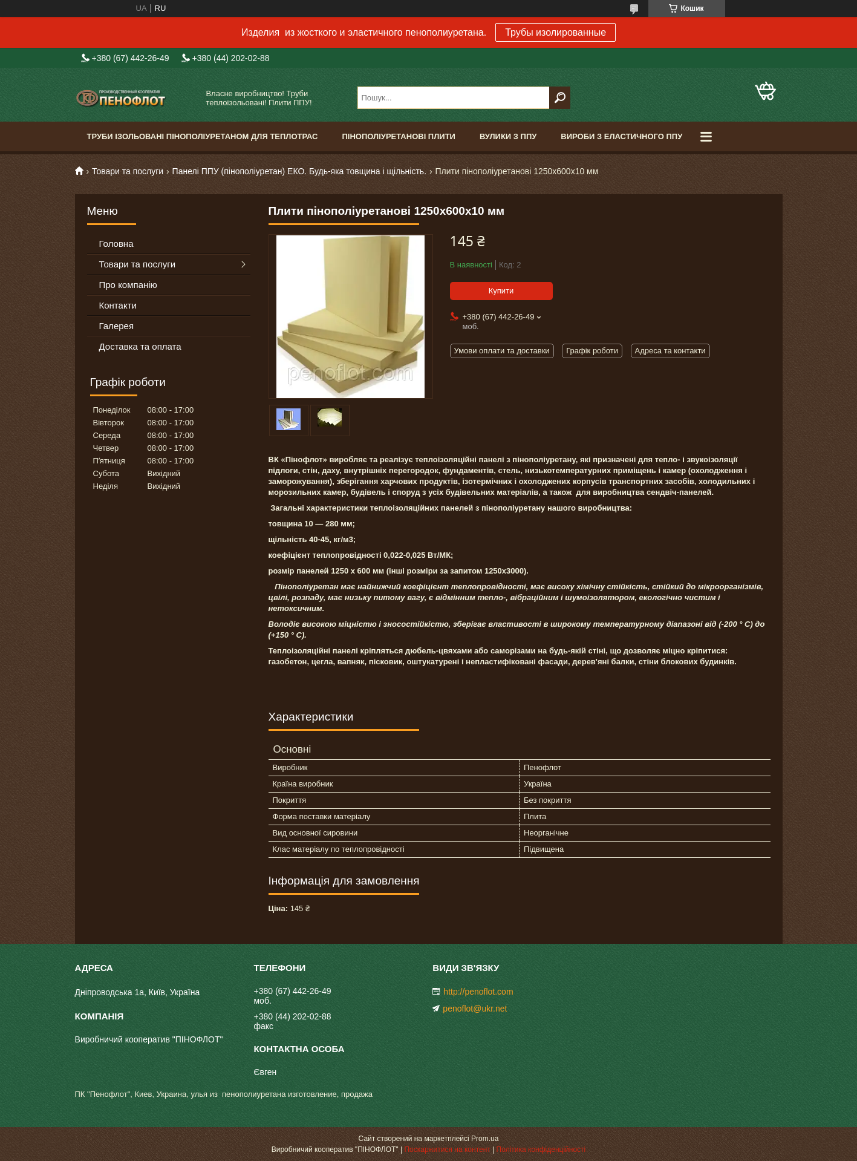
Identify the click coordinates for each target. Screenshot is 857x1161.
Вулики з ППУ (508, 136)
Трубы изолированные (555, 32)
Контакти (118, 305)
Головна (116, 243)
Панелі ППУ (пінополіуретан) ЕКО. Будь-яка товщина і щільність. (299, 171)
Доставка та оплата (140, 346)
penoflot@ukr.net (475, 1008)
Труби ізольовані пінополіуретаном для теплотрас (202, 136)
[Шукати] (559, 98)
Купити (501, 290)
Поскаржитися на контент (447, 1149)
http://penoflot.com (478, 991)
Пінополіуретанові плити (398, 136)
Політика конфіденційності (541, 1149)
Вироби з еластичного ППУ (621, 136)
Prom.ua (484, 1138)
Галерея (116, 326)
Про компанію (128, 285)
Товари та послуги (127, 171)
